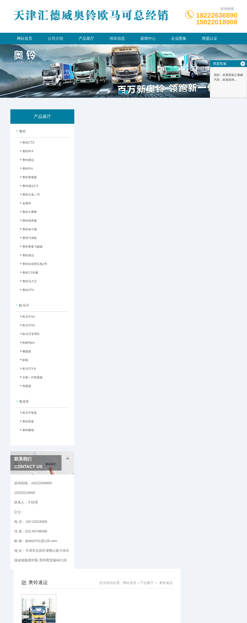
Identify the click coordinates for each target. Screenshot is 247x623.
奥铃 (21, 130)
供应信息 (117, 38)
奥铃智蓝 (26, 418)
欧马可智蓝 (28, 409)
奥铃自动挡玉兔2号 (33, 264)
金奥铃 (25, 203)
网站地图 (123, 615)
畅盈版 (25, 350)
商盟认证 (209, 38)
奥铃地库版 (28, 221)
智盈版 (25, 384)
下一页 (168, 193)
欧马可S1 (27, 315)
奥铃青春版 (28, 177)
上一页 (140, 193)
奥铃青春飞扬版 (31, 247)
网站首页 (24, 38)
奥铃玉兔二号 (29, 195)
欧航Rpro (27, 341)
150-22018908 (73, 592)
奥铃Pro (26, 169)
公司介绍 (55, 38)
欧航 (23, 358)
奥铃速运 (26, 255)
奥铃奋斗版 (28, 229)
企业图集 (178, 38)
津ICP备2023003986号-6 (159, 600)
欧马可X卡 (27, 367)
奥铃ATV (26, 290)
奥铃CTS (26, 143)
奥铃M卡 (26, 151)
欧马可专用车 (29, 332)
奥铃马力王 (28, 281)
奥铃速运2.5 (28, 186)
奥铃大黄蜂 (28, 212)
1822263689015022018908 (216, 19)
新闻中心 (148, 38)
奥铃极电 (26, 426)
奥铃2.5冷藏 (28, 273)
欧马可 (23, 303)
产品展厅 (86, 38)
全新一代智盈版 (31, 376)
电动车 (23, 397)
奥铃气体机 (28, 238)
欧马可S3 (27, 324)
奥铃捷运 (26, 160)
